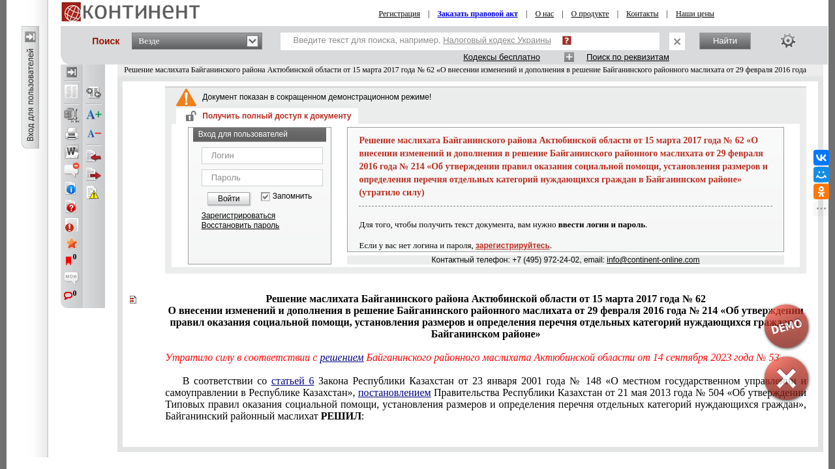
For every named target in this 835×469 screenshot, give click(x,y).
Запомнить (292, 196)
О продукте (590, 13)
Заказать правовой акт (477, 13)
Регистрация (399, 13)
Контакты (642, 13)
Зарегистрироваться (238, 215)
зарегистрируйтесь (513, 245)
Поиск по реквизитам (627, 57)
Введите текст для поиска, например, (422, 40)
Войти (229, 198)
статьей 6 (292, 380)
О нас (544, 13)
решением (341, 357)
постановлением (394, 392)
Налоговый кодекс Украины (497, 40)
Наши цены (695, 13)
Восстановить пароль (241, 225)
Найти (725, 41)
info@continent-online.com (653, 259)
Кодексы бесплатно (501, 57)
